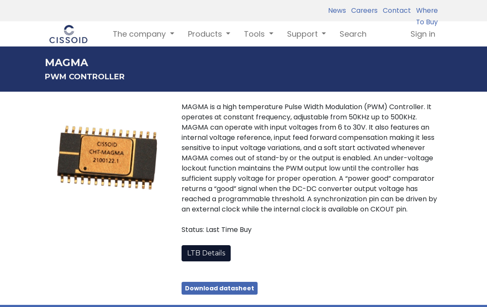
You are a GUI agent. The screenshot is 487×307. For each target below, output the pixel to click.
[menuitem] (353, 33)
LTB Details (206, 253)
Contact (395, 10)
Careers (363, 10)
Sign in (423, 34)
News (337, 10)
